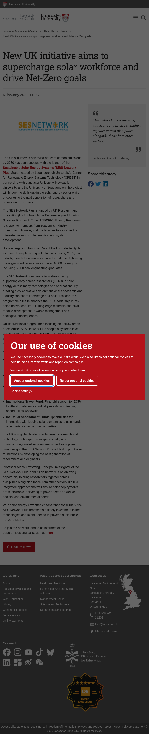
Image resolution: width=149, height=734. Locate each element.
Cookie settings (21, 391)
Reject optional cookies (77, 380)
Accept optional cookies (32, 380)
